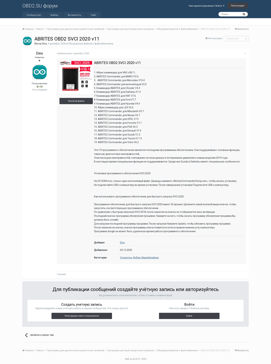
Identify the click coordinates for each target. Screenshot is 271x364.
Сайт (93, 15)
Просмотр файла (76, 101)
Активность (74, 15)
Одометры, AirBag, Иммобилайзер (139, 257)
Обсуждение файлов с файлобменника (90, 43)
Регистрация (237, 5)
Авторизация (215, 38)
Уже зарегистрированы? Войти (206, 5)
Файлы (54, 15)
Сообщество (34, 15)
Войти (189, 316)
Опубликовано (73, 53)
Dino (44, 43)
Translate (61, 274)
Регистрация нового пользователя (82, 316)
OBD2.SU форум (40, 6)
